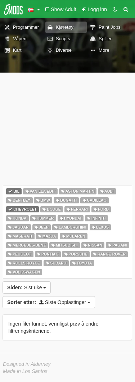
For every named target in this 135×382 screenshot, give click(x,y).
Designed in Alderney (27, 364)
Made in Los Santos (25, 371)
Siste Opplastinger (48, 302)
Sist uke (26, 287)
